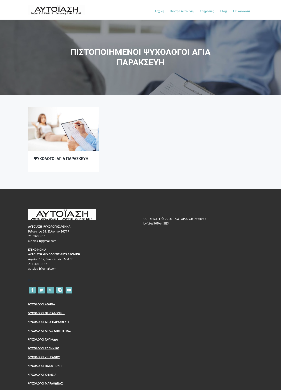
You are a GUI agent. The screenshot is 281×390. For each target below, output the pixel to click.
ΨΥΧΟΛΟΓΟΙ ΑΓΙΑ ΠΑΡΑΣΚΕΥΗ (61, 159)
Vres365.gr (155, 223)
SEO (166, 223)
